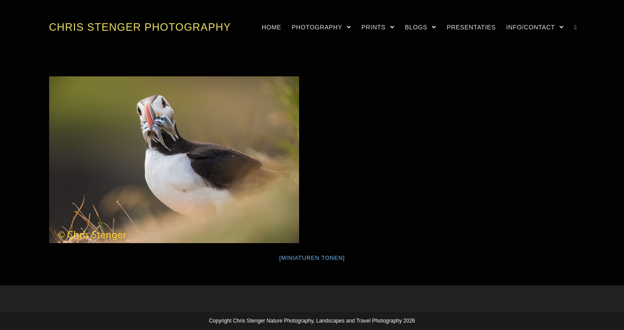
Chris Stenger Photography (140, 27)
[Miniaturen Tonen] (312, 258)
